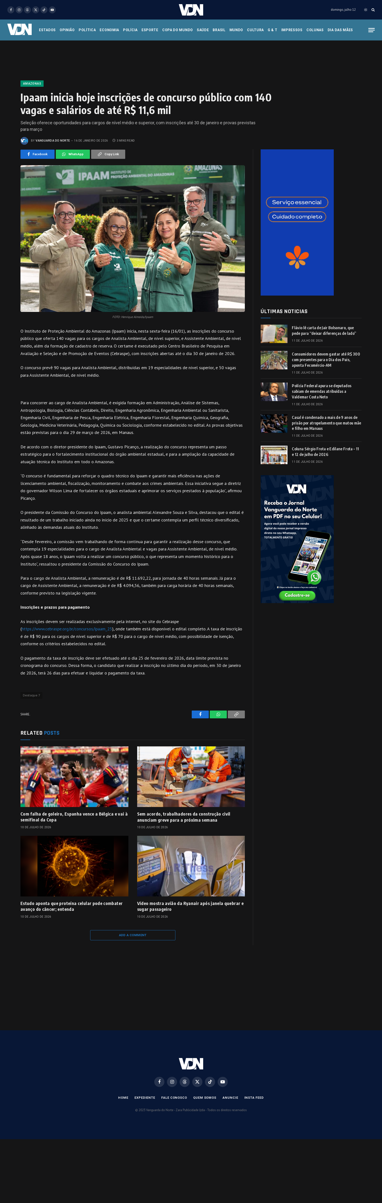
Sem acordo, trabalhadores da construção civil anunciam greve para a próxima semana (183, 816)
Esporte (150, 30)
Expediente (144, 1097)
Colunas (315, 30)
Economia (109, 30)
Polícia (130, 30)
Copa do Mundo (177, 30)
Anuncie (230, 1097)
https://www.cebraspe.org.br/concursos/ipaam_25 (67, 629)
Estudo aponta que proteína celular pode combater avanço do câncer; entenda (71, 906)
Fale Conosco (174, 1097)
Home (123, 1097)
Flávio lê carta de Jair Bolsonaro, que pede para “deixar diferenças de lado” (324, 330)
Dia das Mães (340, 30)
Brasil (219, 30)
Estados (47, 30)
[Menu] (371, 30)
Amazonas (32, 83)
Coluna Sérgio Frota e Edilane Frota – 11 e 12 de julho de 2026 (325, 451)
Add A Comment (133, 935)
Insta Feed (254, 1097)
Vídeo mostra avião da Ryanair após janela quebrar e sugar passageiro (190, 906)
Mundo (236, 30)
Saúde (203, 30)
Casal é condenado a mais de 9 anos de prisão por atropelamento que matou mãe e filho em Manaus (326, 423)
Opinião (67, 30)
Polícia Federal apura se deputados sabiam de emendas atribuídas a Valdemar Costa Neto (321, 391)
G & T (272, 30)
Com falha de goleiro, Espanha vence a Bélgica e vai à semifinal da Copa (74, 816)
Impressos (292, 30)
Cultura (255, 30)
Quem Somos (204, 1097)
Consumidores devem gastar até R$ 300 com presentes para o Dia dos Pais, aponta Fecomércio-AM (326, 360)
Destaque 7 (31, 695)
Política (87, 30)
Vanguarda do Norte (53, 140)
